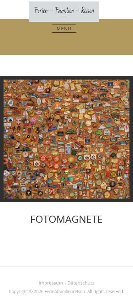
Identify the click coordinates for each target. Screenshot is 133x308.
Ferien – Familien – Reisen (64, 11)
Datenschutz (80, 283)
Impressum (51, 283)
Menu (63, 28)
